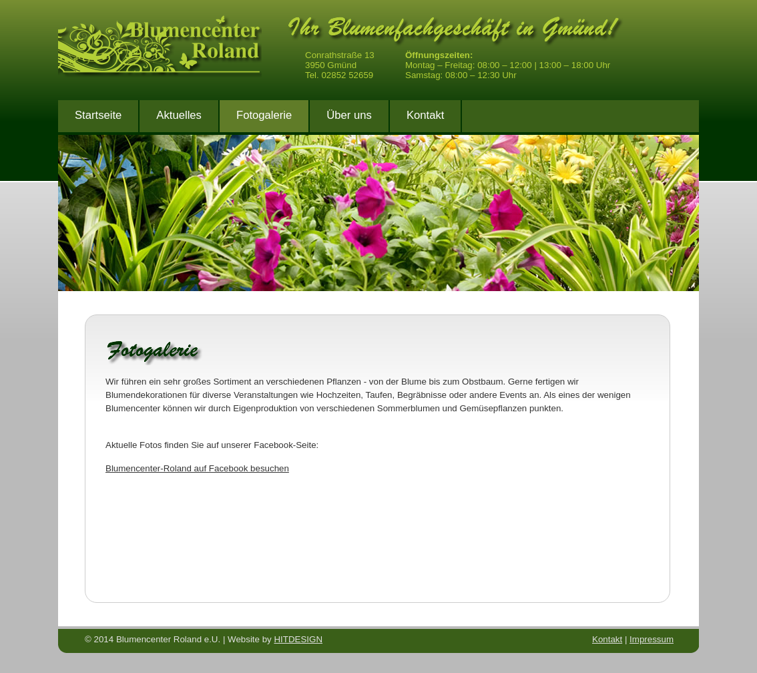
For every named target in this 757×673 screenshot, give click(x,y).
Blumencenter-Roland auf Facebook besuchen (197, 468)
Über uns (349, 115)
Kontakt (425, 115)
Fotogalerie (264, 115)
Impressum (651, 639)
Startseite (98, 115)
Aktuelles (179, 115)
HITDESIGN (298, 639)
